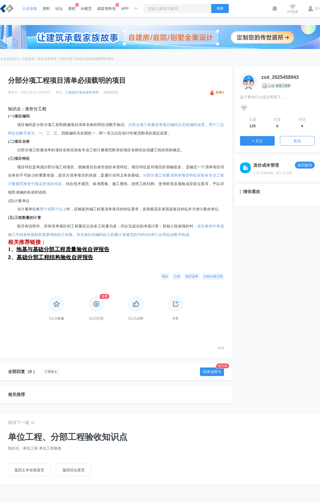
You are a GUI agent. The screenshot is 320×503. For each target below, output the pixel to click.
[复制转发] (111, 92)
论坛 (59, 8)
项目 (165, 276)
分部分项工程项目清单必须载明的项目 (86, 59)
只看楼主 (51, 372)
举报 (221, 348)
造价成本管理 (47, 59)
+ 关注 (257, 141)
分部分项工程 (213, 276)
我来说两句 (213, 370)
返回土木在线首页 (29, 470)
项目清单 (191, 276)
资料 (46, 8)
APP (125, 8)
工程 (177, 276)
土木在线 (29, 8)
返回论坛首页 (73, 470)
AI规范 (86, 8)
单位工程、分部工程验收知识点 (67, 437)
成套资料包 (106, 7)
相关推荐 (16, 394)
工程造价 (28, 59)
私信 (297, 141)
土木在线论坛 (9, 59)
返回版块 (304, 165)
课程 (71, 7)
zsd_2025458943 (280, 77)
